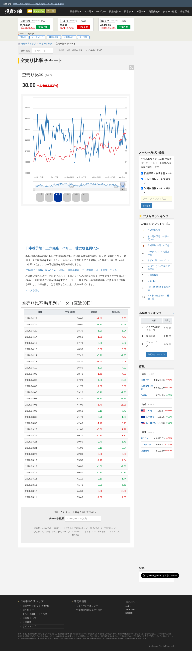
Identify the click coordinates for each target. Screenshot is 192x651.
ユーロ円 (150, 417)
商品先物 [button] (154, 11)
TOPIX (144, 395)
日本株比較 (53, 37)
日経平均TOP (154, 230)
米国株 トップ (29, 618)
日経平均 (145, 380)
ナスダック (146, 444)
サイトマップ (29, 626)
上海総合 (145, 451)
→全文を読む (32, 290)
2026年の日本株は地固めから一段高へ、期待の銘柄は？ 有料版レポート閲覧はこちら (71, 270)
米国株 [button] (141, 11)
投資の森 (13, 11)
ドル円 (149, 411)
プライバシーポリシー (87, 605)
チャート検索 (170, 11)
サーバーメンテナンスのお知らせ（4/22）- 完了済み (38, 3)
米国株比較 (69, 37)
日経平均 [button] (75, 11)
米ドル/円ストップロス (159, 260)
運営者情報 (80, 601)
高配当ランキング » (156, 354)
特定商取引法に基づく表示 (89, 609)
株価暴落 (27, 622)
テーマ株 (83, 37)
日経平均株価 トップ (31, 601)
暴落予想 (185, 11)
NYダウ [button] (101, 11)
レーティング (37, 37)
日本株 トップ (29, 609)
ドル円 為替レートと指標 (35, 614)
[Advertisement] (75, 223)
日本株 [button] (128, 11)
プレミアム (38, 11)
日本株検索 (153, 275)
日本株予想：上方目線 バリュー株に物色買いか (62, 248)
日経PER (152, 281)
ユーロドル (151, 423)
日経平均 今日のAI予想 (159, 245)
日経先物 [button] (115, 11)
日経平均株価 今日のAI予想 (36, 605)
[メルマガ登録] (29, 11)
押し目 (50, 11)
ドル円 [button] (88, 11)
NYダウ (144, 438)
